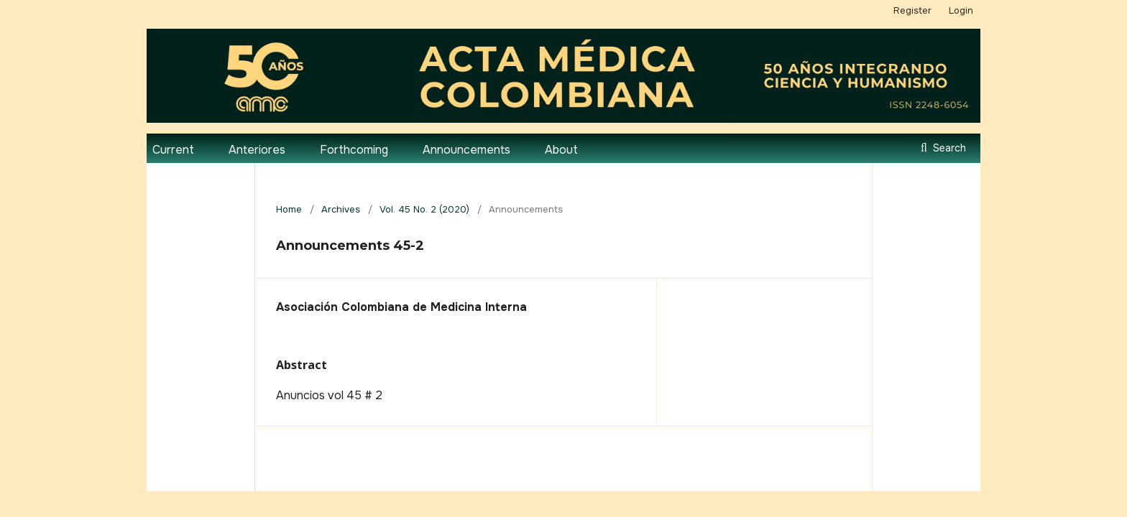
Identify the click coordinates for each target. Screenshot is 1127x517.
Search (948, 147)
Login (961, 10)
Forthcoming (354, 149)
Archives (340, 209)
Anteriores (257, 149)
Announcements (466, 149)
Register (912, 10)
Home (289, 209)
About (561, 149)
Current (173, 149)
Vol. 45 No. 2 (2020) (424, 209)
